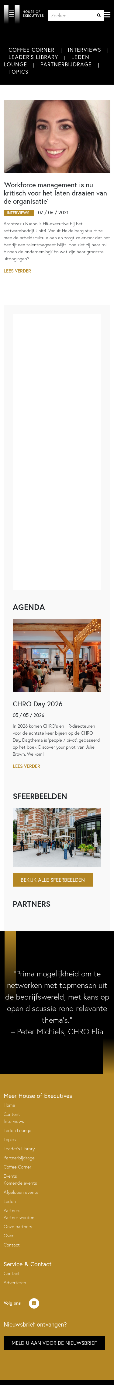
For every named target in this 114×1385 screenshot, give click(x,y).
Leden (10, 1201)
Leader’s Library (19, 1148)
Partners (12, 1210)
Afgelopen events (21, 1192)
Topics (19, 71)
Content (12, 1114)
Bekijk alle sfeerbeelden (53, 879)
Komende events (20, 1183)
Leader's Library (33, 57)
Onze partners (18, 1226)
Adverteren (15, 1282)
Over (8, 1236)
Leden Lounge (17, 1130)
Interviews (84, 49)
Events (10, 1176)
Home (9, 1105)
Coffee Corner (31, 49)
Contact (12, 1245)
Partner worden (19, 1217)
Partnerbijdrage (66, 64)
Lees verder (17, 271)
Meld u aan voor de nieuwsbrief (54, 1342)
